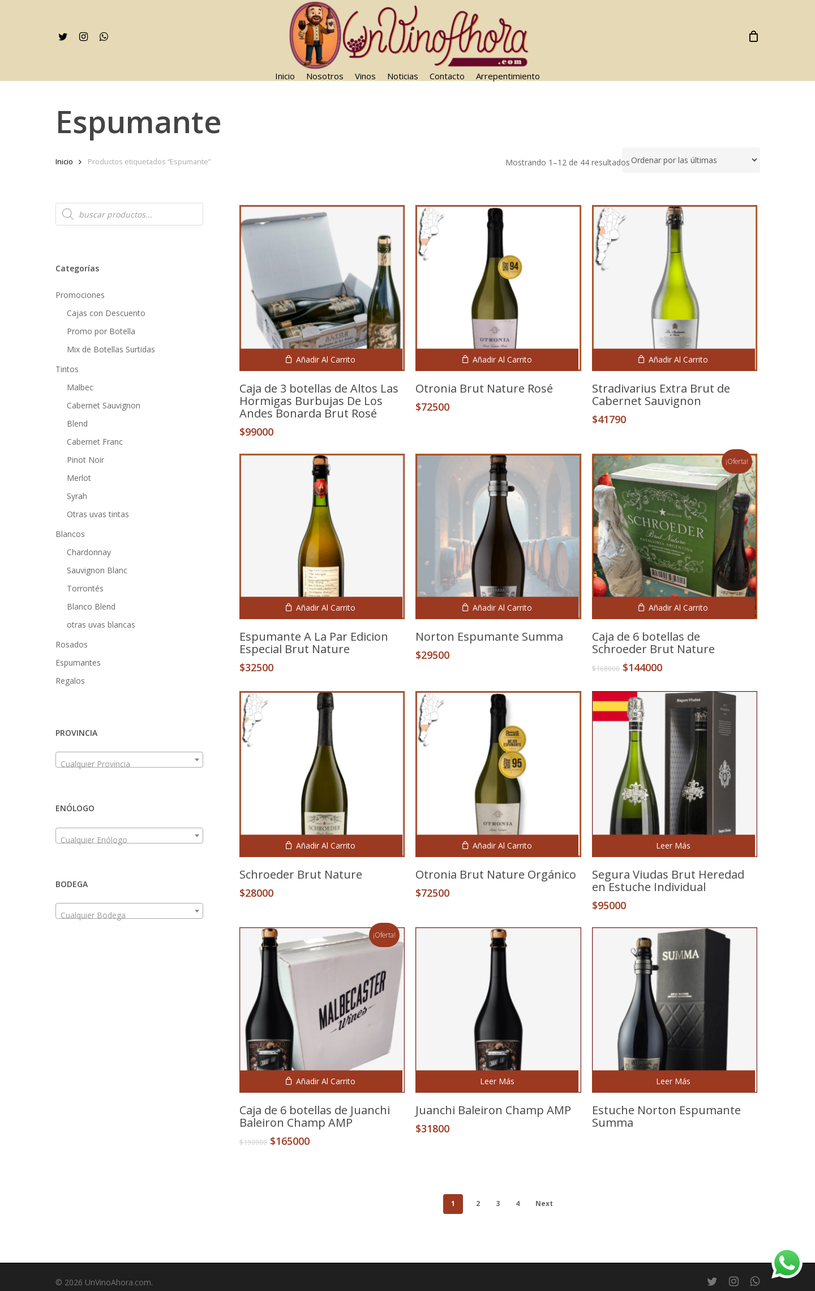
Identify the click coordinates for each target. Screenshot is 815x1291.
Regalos (70, 680)
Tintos (67, 369)
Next (544, 1203)
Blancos (70, 534)
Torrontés (85, 588)
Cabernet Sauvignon (103, 405)
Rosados (71, 644)
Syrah (77, 496)
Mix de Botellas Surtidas (111, 349)
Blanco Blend (91, 606)
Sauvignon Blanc (97, 570)
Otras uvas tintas (98, 514)
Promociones (80, 294)
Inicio (64, 161)
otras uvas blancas (101, 624)
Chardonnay (89, 552)
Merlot (79, 477)
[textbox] (129, 764)
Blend (77, 423)
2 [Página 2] (478, 1203)
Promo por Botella (101, 331)
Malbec (80, 387)
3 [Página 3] (498, 1203)
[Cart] (754, 36)
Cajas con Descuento (106, 313)
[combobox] (129, 760)
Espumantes (78, 662)
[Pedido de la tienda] (691, 160)
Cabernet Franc (95, 441)
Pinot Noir (85, 459)
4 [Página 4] (518, 1203)
